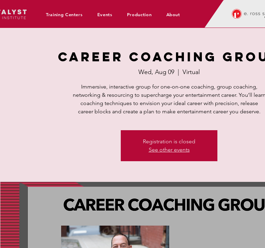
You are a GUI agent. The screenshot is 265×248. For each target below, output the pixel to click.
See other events (169, 149)
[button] (66, 14)
